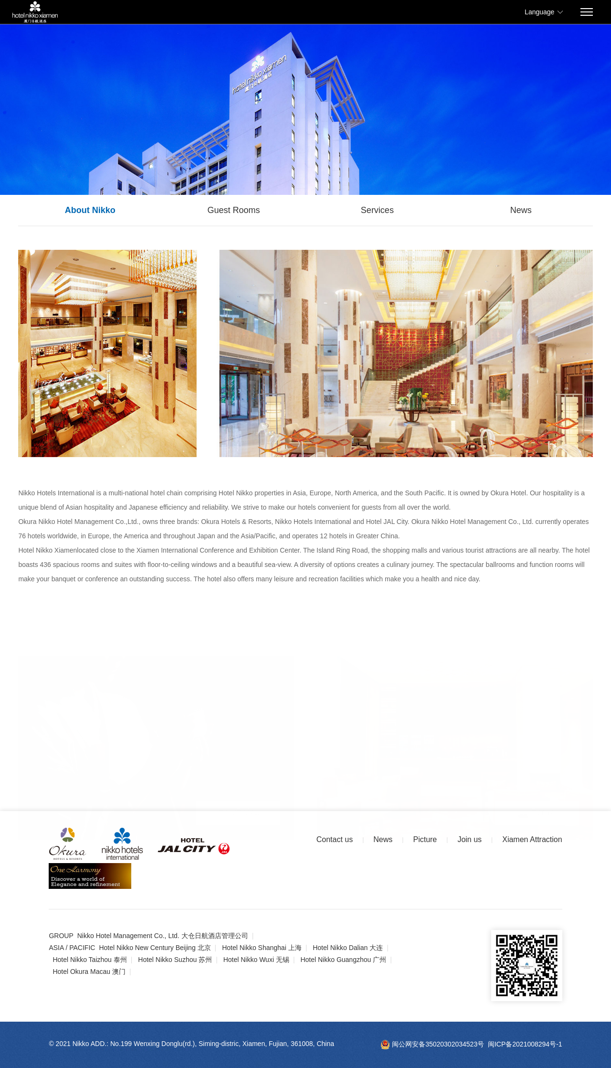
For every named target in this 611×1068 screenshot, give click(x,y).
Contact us (334, 839)
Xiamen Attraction (532, 839)
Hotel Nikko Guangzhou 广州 (343, 959)
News (521, 210)
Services (377, 210)
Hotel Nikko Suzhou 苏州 (175, 959)
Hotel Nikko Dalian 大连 (348, 947)
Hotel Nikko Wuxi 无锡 (256, 959)
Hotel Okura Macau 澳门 (89, 971)
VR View (238, 812)
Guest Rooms (234, 210)
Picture (536, 812)
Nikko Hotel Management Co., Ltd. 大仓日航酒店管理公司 (162, 936)
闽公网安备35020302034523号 (432, 1044)
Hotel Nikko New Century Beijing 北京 (155, 947)
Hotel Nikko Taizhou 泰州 (89, 959)
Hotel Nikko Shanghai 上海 (262, 947)
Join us (469, 839)
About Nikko (90, 210)
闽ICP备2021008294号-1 (525, 1044)
